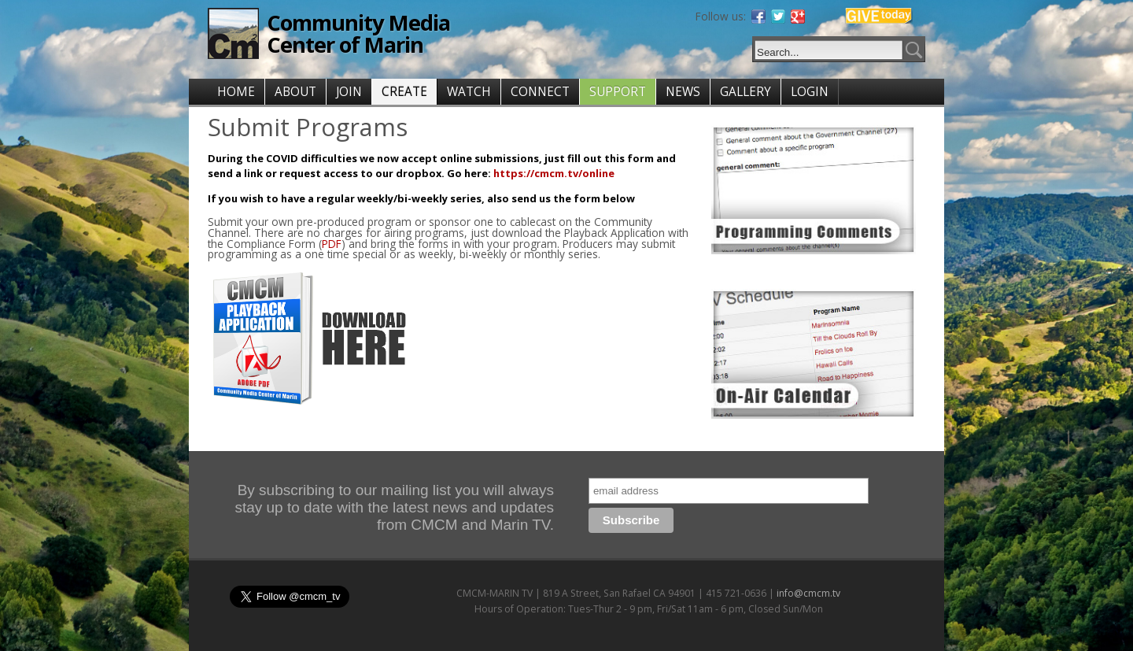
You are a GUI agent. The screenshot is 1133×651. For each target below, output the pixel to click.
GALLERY (745, 91)
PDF (331, 243)
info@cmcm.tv (808, 593)
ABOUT (295, 91)
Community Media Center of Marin (358, 33)
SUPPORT (617, 91)
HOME (236, 91)
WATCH (469, 91)
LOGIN (810, 91)
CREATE (404, 91)
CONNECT (540, 91)
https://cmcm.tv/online (553, 173)
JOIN (349, 91)
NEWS (683, 91)
